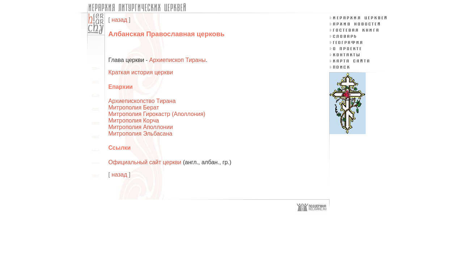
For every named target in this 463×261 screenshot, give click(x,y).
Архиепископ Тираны (177, 60)
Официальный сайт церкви (145, 162)
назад (119, 20)
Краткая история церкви (141, 72)
